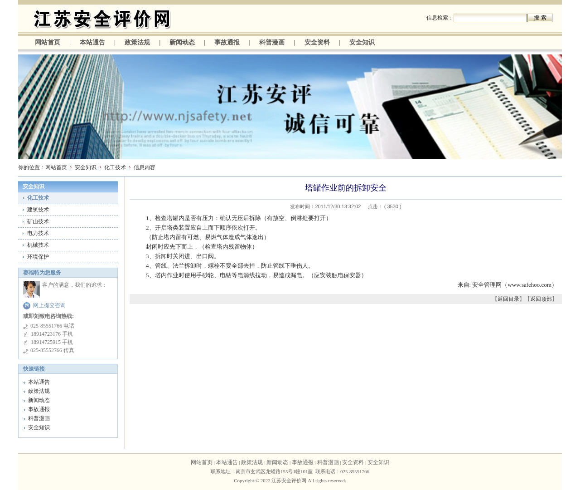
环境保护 (38, 257)
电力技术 (38, 233)
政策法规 (137, 42)
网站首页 (47, 42)
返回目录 (508, 299)
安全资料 (317, 42)
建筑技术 (38, 209)
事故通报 (227, 42)
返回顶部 (541, 299)
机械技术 (38, 245)
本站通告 (92, 42)
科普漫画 (272, 42)
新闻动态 (182, 42)
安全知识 (362, 42)
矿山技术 (38, 221)
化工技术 (115, 167)
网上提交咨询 (49, 305)
